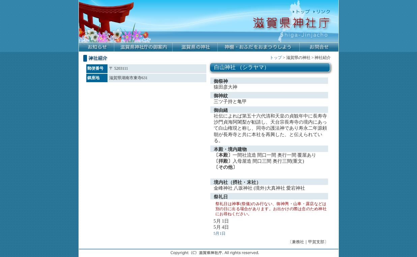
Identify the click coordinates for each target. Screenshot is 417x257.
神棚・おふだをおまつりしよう (259, 47)
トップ (276, 57)
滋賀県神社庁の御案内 (143, 47)
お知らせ (96, 47)
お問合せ (319, 47)
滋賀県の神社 (195, 47)
